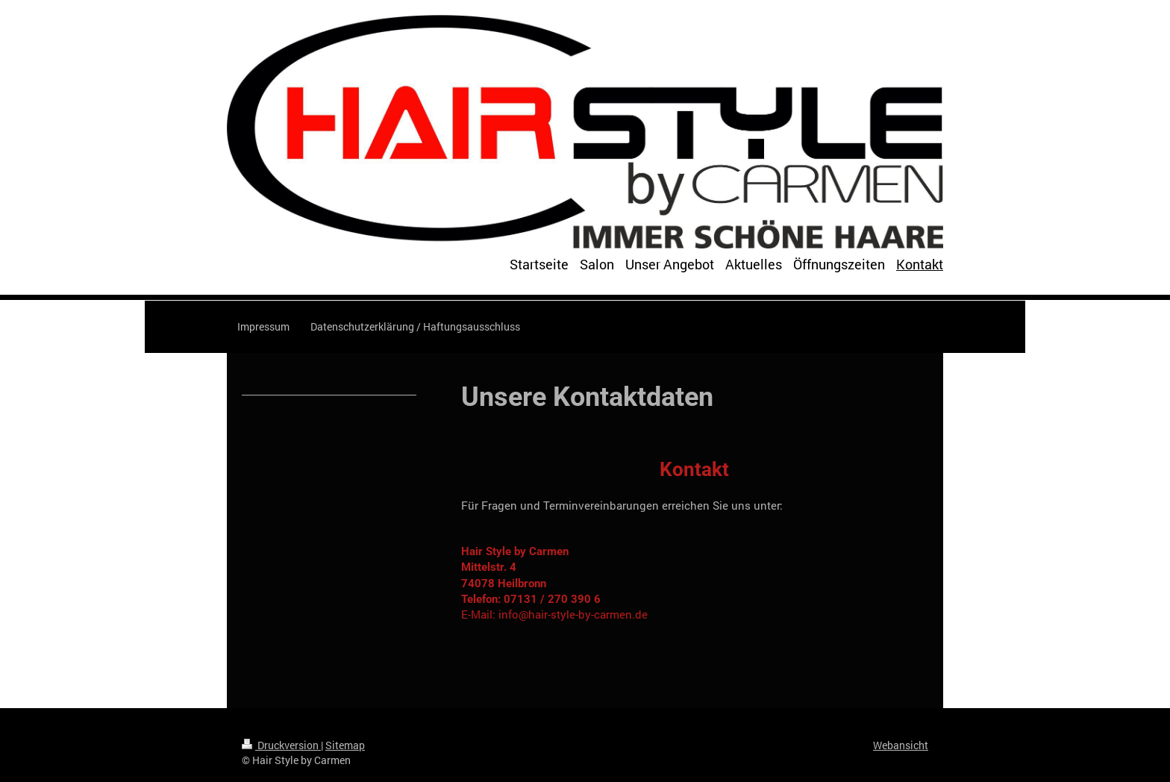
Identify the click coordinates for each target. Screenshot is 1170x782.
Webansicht (900, 745)
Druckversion (281, 745)
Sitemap (345, 745)
